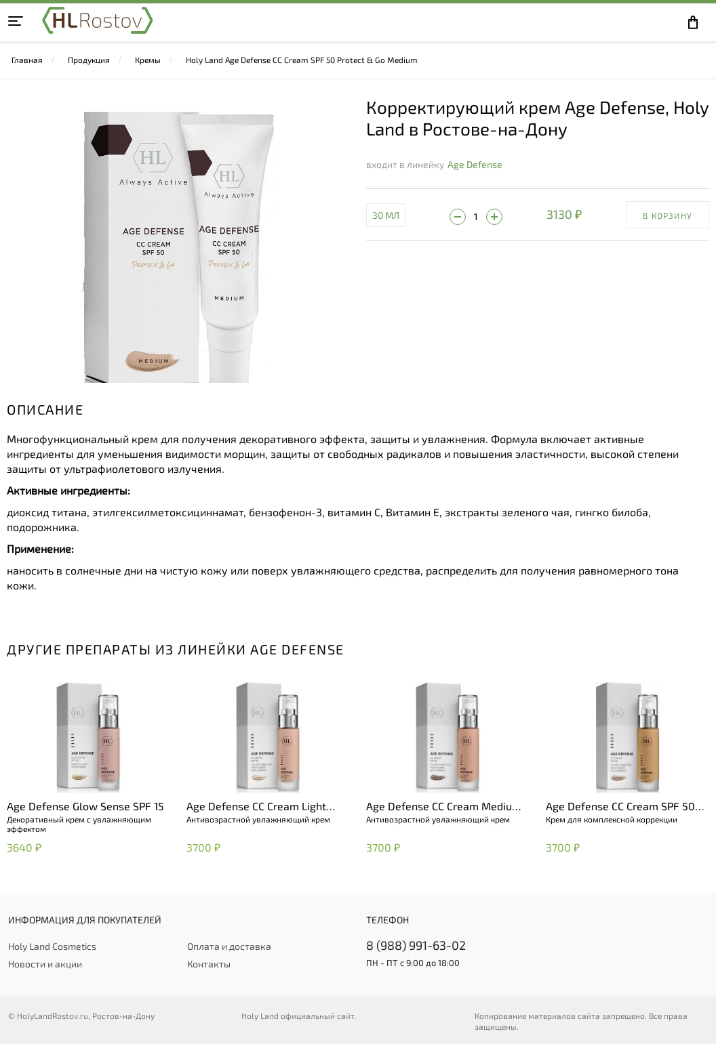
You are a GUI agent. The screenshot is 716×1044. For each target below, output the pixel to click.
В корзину (667, 215)
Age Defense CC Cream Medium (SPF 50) (443, 806)
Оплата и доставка (229, 946)
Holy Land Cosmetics (52, 946)
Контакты (209, 963)
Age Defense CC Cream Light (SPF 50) (256, 806)
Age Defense (474, 164)
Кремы (148, 59)
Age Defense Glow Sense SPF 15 (85, 805)
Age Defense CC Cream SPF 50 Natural (620, 806)
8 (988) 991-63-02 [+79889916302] (416, 945)
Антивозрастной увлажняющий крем (258, 819)
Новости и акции (45, 963)
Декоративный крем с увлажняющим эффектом (79, 823)
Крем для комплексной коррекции (611, 819)
